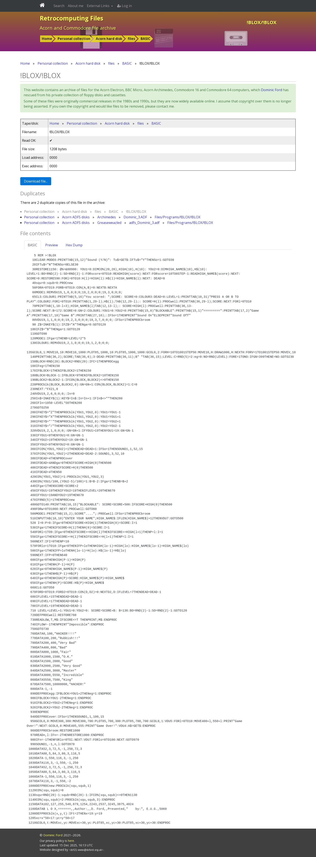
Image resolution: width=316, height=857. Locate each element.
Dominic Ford (271, 90)
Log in (124, 5)
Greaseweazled (109, 222)
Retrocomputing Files (71, 18)
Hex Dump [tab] (74, 245)
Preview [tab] (51, 245)
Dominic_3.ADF (135, 217)
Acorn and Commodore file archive (78, 28)
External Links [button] (98, 5)
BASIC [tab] (32, 245)
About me (75, 5)
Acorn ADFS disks (76, 217)
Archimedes (106, 217)
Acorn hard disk (109, 38)
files (131, 38)
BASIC (145, 38)
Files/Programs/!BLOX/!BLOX (177, 217)
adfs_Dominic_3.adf (144, 222)
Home (47, 38)
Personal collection (74, 38)
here (71, 841)
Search (59, 5)
